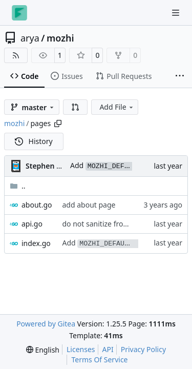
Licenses (81, 349)
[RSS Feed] (16, 55)
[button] (75, 107)
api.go (32, 224)
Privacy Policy (143, 349)
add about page (88, 205)
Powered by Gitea (45, 324)
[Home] (19, 13)
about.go (37, 205)
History (34, 141)
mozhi (60, 38)
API (108, 349)
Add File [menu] (116, 107)
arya (29, 38)
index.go (36, 243)
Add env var (125, 243)
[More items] (180, 76)
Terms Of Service (99, 359)
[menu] (42, 350)
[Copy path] (57, 123)
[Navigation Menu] (176, 12)
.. (18, 186)
